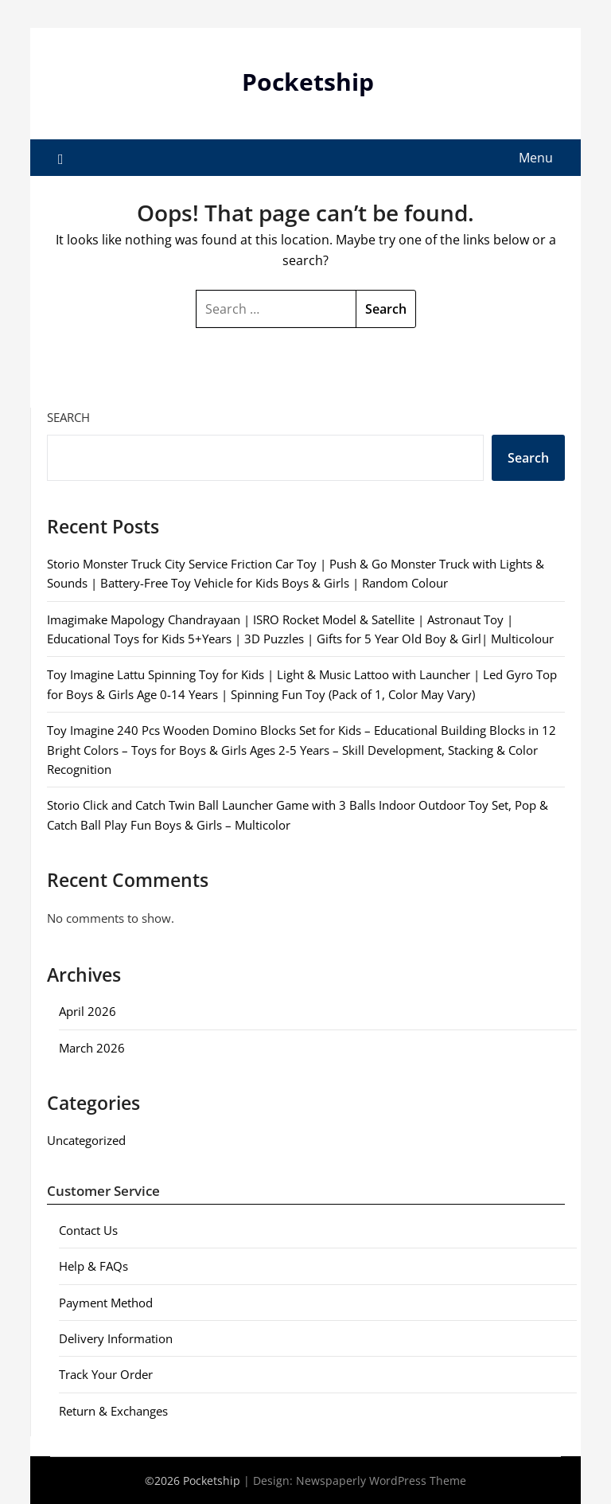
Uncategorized (86, 1140)
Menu (536, 157)
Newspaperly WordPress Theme (381, 1480)
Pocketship (308, 81)
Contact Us (88, 1230)
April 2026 (87, 1011)
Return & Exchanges (113, 1411)
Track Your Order (106, 1374)
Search (68, 417)
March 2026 (92, 1048)
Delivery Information (116, 1338)
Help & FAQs (93, 1266)
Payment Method (106, 1303)
